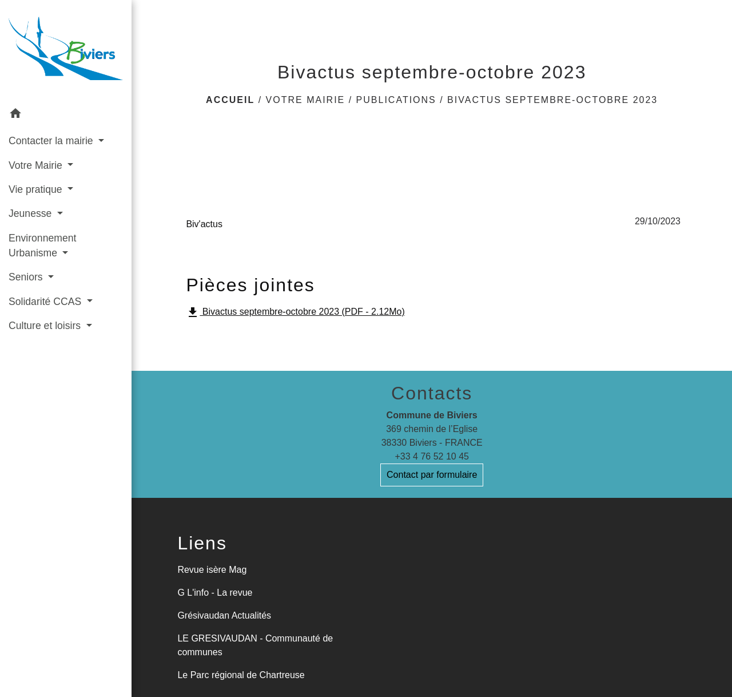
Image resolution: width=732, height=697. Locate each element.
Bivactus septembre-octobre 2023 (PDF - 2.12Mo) (295, 312)
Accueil (230, 100)
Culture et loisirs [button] (46, 325)
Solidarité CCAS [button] (46, 301)
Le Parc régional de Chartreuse (240, 675)
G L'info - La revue (214, 592)
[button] (66, 115)
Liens (202, 543)
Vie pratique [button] (37, 189)
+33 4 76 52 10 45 (431, 456)
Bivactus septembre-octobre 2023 (552, 100)
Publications (396, 100)
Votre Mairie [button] (37, 165)
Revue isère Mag (211, 570)
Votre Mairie (305, 100)
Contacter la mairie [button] (52, 140)
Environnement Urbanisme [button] (42, 245)
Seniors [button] (27, 277)
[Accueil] (66, 51)
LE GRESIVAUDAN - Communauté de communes (255, 645)
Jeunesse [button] (31, 213)
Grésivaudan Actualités (224, 615)
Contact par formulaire (432, 475)
